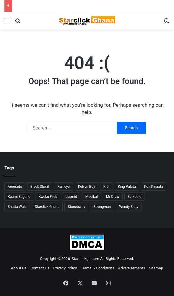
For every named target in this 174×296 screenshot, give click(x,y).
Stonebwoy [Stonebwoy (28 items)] (76, 207)
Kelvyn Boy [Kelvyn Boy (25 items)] (86, 187)
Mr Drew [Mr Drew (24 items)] (112, 197)
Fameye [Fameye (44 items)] (63, 187)
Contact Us (39, 268)
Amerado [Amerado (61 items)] (15, 187)
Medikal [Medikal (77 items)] (91, 197)
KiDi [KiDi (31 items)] (106, 187)
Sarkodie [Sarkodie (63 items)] (135, 197)
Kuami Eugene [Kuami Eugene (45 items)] (19, 197)
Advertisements (131, 268)
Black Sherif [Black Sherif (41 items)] (39, 187)
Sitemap (156, 268)
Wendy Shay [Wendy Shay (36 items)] (128, 207)
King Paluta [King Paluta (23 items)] (127, 187)
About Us (19, 268)
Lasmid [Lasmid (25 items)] (71, 197)
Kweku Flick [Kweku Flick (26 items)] (47, 197)
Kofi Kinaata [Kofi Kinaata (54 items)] (153, 187)
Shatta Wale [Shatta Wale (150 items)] (17, 207)
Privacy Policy (65, 268)
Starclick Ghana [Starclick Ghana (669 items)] (47, 207)
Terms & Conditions (97, 268)
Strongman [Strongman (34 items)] (102, 207)
